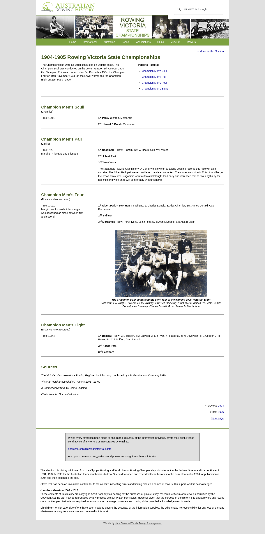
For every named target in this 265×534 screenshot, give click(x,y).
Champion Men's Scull (154, 70)
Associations (143, 42)
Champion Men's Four (154, 82)
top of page (217, 418)
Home (72, 42)
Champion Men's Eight (155, 88)
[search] (197, 9)
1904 (221, 405)
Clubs (160, 42)
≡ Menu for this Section (210, 51)
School (126, 42)
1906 (221, 411)
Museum (175, 42)
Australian (109, 42)
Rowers (191, 42)
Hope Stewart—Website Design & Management (138, 523)
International (90, 42)
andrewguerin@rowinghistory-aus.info (89, 448)
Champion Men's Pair (154, 76)
